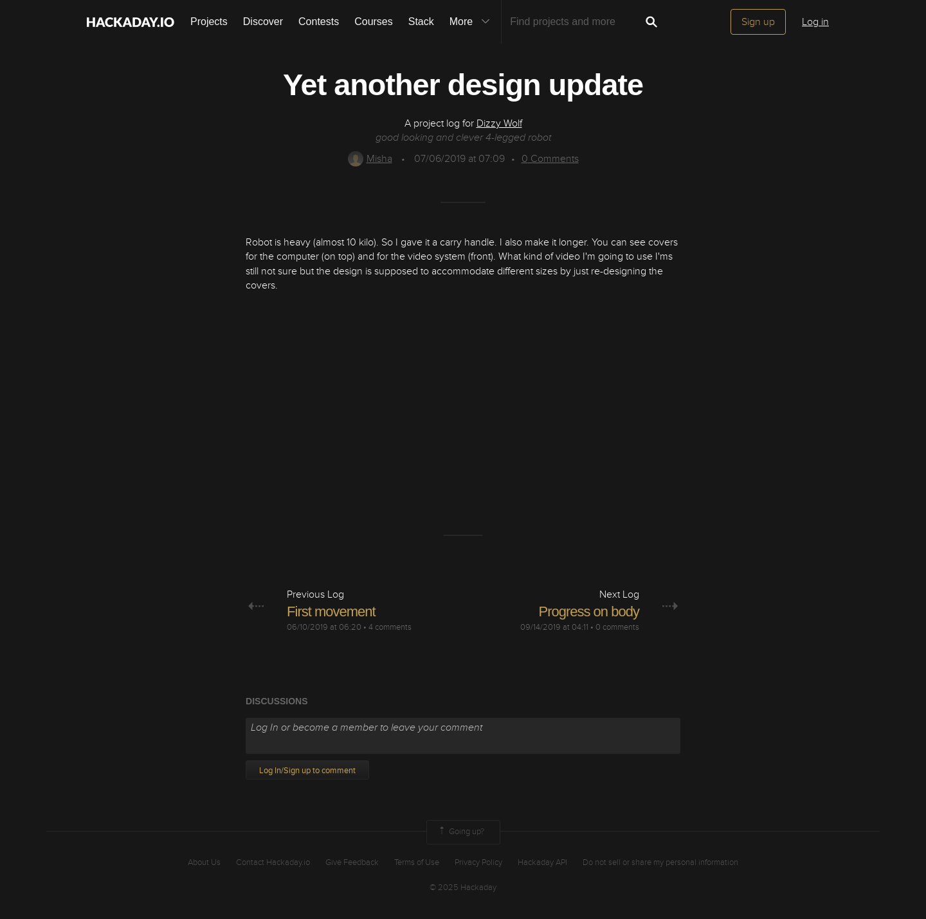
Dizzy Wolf (499, 123)
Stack (421, 21)
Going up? (460, 832)
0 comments (617, 627)
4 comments (390, 627)
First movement (331, 611)
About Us (204, 862)
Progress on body (588, 611)
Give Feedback (352, 862)
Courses (373, 21)
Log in (815, 21)
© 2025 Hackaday (463, 887)
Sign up (758, 21)
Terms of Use (416, 862)
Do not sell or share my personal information (660, 862)
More (472, 22)
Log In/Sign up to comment (307, 770)
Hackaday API (542, 862)
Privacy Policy (478, 862)
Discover (263, 21)
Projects (209, 21)
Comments (550, 158)
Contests (318, 21)
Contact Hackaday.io (273, 862)
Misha (370, 158)
